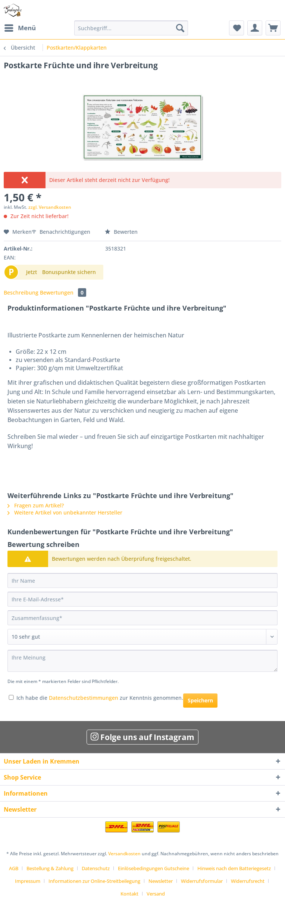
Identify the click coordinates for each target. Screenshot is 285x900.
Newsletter (160, 881)
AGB (13, 868)
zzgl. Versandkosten (49, 207)
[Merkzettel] (236, 28)
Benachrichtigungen (62, 231)
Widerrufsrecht (247, 881)
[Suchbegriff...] (131, 28)
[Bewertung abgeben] (142, 637)
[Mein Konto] (254, 28)
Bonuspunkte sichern (69, 272)
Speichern (200, 700)
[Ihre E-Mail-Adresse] (142, 599)
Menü (20, 27)
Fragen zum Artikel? (35, 505)
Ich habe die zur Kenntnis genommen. (99, 697)
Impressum (27, 881)
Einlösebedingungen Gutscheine (153, 868)
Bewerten (121, 231)
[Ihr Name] (142, 580)
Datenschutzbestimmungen (83, 697)
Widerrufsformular (202, 881)
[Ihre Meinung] (142, 661)
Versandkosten (124, 853)
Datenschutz (96, 868)
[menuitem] (20, 28)
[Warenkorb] (273, 28)
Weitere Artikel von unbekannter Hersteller (64, 512)
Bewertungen (63, 292)
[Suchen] (180, 28)
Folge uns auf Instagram (142, 737)
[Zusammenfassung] (142, 617)
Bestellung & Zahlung (49, 868)
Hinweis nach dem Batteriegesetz (234, 868)
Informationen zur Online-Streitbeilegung (94, 881)
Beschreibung (21, 292)
